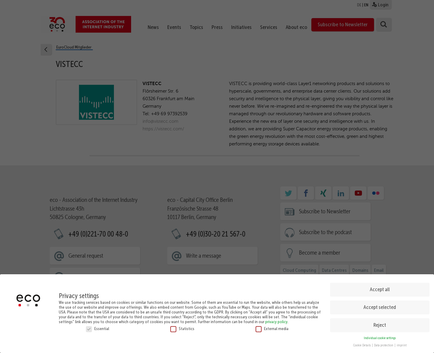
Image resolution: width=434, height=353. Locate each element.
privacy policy (276, 319)
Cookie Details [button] (362, 343)
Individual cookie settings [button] (380, 335)
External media (272, 326)
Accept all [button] (380, 287)
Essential (97, 326)
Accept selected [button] (379, 305)
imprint (402, 343)
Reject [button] (379, 323)
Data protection (384, 343)
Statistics (182, 326)
